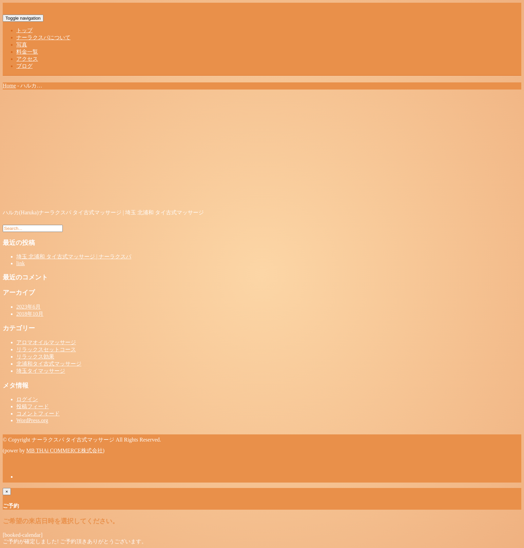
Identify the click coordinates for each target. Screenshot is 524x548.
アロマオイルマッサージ (46, 342)
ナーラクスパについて (43, 37)
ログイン (27, 399)
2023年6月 (28, 307)
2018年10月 (29, 314)
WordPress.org (32, 420)
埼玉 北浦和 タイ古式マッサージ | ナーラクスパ (73, 256)
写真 (21, 44)
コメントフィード (38, 413)
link (20, 263)
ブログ (24, 66)
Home (9, 86)
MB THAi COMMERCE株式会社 (64, 450)
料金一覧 (27, 52)
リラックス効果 (35, 356)
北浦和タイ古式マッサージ (48, 364)
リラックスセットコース (46, 349)
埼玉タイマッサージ (40, 371)
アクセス (27, 59)
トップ (24, 30)
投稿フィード (32, 406)
